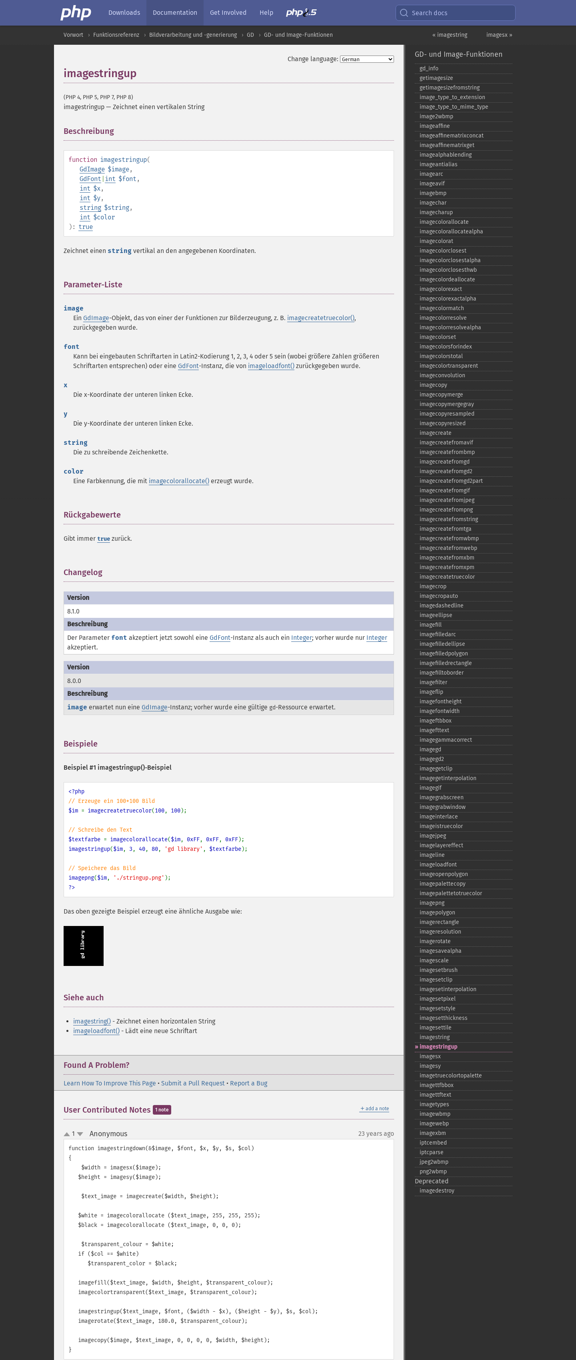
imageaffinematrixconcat (452, 135)
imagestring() (92, 1021)
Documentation (175, 12)
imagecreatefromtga (446, 529)
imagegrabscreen (442, 797)
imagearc (431, 174)
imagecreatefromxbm (447, 557)
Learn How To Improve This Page (110, 1083)
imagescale (434, 960)
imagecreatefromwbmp (449, 538)
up (68, 1134)
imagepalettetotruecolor (451, 893)
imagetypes (434, 1104)
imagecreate (436, 433)
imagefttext (434, 730)
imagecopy (433, 385)
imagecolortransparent (449, 365)
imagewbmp (435, 1114)
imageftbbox (436, 720)
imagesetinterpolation (448, 989)
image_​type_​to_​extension (452, 97)
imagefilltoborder (442, 672)
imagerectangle (439, 922)
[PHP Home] (76, 13)
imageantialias (439, 164)
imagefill (431, 624)
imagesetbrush (439, 970)
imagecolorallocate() (179, 481)
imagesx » (499, 35)
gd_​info (429, 68)
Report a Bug (248, 1083)
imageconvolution (442, 375)
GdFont (90, 179)
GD (250, 35)
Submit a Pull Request (193, 1083)
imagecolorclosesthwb (448, 270)
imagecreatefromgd (445, 461)
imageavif (432, 183)
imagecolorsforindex (446, 346)
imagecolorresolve (443, 318)
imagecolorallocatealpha (451, 231)
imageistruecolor (441, 826)
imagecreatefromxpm (447, 567)
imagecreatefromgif (445, 490)
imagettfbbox (437, 1085)
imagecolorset (438, 337)
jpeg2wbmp (434, 1162)
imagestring (435, 1037)
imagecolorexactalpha (448, 298)
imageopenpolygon (444, 874)
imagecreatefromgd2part (451, 481)
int (110, 179)
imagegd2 (432, 759)
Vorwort (73, 35)
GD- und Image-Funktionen (298, 35)
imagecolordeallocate (447, 279)
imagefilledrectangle (446, 663)
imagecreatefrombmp (447, 452)
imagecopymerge (441, 394)
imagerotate (435, 941)
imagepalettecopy (443, 883)
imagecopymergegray (447, 404)
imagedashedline (442, 605)
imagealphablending (446, 154)
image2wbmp (436, 116)
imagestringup (438, 1046)
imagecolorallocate (444, 222)
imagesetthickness (444, 1018)
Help (266, 12)
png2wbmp (433, 1171)
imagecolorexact (441, 289)
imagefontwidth (440, 711)
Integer (301, 637)
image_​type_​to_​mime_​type (454, 107)
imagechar (433, 202)
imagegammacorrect (446, 740)
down (80, 1134)
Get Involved (228, 12)
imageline (432, 855)
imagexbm (433, 1133)
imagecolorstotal (441, 356)
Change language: (313, 59)
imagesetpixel (438, 999)
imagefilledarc (438, 634)
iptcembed (433, 1142)
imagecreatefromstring (449, 519)
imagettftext (435, 1094)
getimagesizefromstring (450, 87)
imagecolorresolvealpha (450, 327)
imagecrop (433, 586)
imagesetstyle (438, 1008)
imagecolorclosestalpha (450, 260)
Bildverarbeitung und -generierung (193, 35)
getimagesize (436, 78)
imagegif (431, 788)
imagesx (430, 1056)
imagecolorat (436, 241)
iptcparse (432, 1152)
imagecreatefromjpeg (447, 500)
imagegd (430, 749)
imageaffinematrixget (447, 145)
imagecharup (436, 212)
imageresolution (440, 931)
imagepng (432, 903)
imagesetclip (436, 979)
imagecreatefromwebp (448, 548)
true (85, 227)
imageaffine (435, 126)
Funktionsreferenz (116, 35)
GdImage (92, 169)
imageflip (431, 692)
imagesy (430, 1066)
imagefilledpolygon (444, 653)
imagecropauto (439, 596)
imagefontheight (441, 701)
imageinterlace (439, 816)
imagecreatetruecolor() (320, 318)
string (90, 207)
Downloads (124, 12)
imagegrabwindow (443, 807)
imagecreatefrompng (446, 509)
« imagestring (449, 35)
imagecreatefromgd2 (446, 471)
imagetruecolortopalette (451, 1075)
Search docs (423, 13)
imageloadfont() (271, 366)
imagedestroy (437, 1190)
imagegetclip (436, 768)
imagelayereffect (441, 845)
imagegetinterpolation (448, 778)
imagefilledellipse (442, 644)
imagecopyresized (443, 423)
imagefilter (433, 682)
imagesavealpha (441, 951)
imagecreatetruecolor (447, 576)
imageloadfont (438, 864)
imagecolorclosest (443, 250)
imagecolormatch (442, 308)
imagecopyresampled (447, 413)
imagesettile (436, 1027)
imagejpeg (433, 835)
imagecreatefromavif (446, 442)
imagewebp (434, 1123)
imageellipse (436, 615)
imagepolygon (437, 912)
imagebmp (433, 193)
